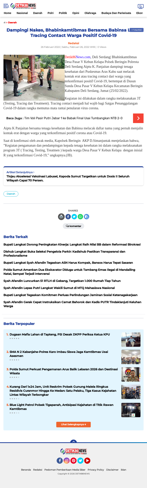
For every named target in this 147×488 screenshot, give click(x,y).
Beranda (26, 469)
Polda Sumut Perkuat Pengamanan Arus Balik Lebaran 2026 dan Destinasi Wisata (64, 371)
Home (7, 13)
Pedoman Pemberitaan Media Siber (64, 469)
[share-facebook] (68, 216)
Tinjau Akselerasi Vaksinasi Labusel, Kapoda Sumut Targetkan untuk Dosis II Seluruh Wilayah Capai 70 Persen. (68, 178)
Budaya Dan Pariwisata (116, 13)
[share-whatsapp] (80, 216)
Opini (75, 13)
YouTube (90, 462)
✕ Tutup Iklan (136, 30)
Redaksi (37, 469)
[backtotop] (73, 443)
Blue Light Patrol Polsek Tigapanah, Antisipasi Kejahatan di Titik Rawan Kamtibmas (61, 407)
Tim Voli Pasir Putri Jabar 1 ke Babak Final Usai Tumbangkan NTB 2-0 (73, 118)
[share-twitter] (74, 216)
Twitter (82, 462)
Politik (63, 13)
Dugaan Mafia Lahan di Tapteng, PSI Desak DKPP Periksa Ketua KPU (60, 334)
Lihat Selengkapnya (73, 424)
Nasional (22, 13)
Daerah (37, 13)
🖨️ (61, 217)
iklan (123, 469)
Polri (51, 13)
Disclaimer (112, 469)
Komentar (73, 225)
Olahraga (90, 13)
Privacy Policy (96, 469)
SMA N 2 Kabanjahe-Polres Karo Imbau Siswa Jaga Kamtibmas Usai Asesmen (59, 354)
